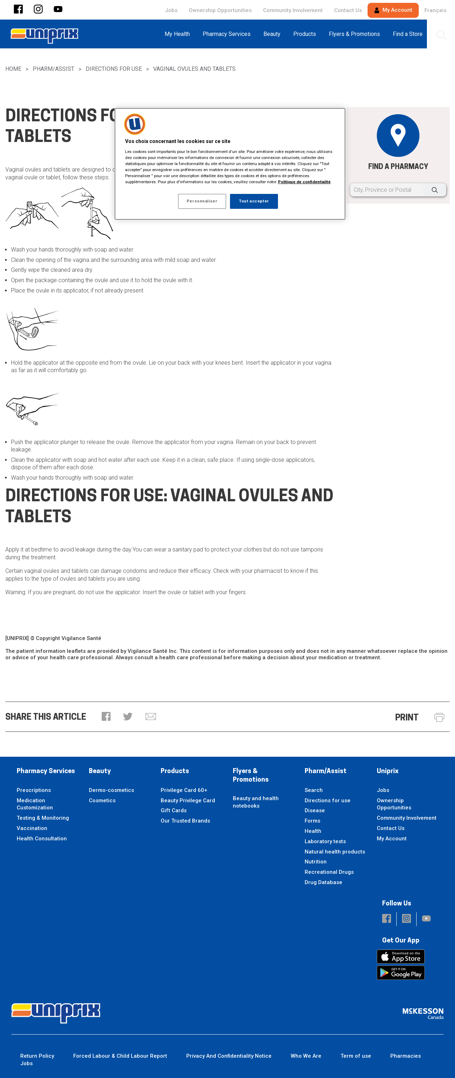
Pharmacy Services (46, 771)
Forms (312, 821)
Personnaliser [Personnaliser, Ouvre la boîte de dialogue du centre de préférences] (202, 201)
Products (175, 771)
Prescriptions (34, 790)
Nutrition (316, 861)
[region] (230, 164)
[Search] (434, 189)
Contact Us (348, 10)
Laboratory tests (325, 841)
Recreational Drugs (329, 872)
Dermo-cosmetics (111, 790)
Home (13, 68)
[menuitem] (179, 34)
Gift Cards (174, 810)
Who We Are (306, 1056)
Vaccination (32, 828)
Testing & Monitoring (43, 818)
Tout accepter (254, 201)
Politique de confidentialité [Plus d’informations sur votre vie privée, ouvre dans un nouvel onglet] (304, 181)
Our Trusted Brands (185, 821)
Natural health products (335, 852)
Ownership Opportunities (220, 10)
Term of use (356, 1056)
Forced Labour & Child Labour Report (120, 1056)
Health (313, 831)
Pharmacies (405, 1056)
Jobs (171, 10)
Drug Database (323, 882)
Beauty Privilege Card (188, 800)
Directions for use (114, 68)
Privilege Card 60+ (184, 790)
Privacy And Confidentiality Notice (229, 1056)
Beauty (100, 771)
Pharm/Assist (53, 68)
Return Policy (37, 1056)
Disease (315, 810)
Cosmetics (102, 800)
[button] (18, 10)
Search (314, 790)
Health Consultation (42, 838)
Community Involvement (293, 10)
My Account (393, 10)
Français (435, 10)
